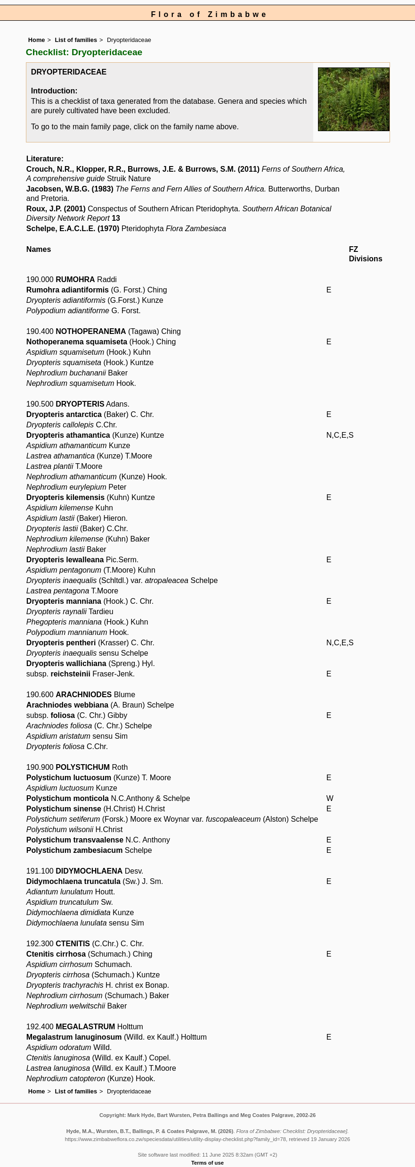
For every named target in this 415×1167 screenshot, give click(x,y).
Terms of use (207, 1163)
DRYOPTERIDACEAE (68, 72)
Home (36, 39)
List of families (76, 39)
